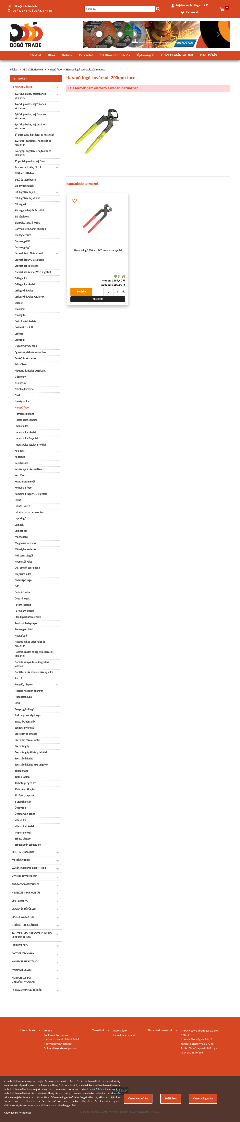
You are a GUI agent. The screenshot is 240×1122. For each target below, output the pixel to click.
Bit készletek (22, 217)
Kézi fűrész (21, 475)
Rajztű (18, 678)
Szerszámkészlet (24, 758)
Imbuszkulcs (21, 426)
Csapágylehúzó (23, 235)
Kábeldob (20, 457)
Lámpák (19, 525)
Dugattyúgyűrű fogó (26, 346)
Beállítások (171, 1098)
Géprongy (20, 377)
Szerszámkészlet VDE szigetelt (31, 765)
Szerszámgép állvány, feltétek (31, 752)
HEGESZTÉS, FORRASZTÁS (26, 893)
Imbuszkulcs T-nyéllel (26, 438)
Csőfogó (19, 334)
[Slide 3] (149, 42)
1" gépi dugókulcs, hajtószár (30, 161)
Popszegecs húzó (24, 629)
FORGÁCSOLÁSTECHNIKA (25, 884)
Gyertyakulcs (22, 401)
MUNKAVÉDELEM (21, 970)
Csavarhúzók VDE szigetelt (29, 260)
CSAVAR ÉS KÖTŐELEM (24, 909)
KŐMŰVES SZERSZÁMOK (25, 961)
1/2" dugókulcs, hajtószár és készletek (30, 96)
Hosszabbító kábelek (26, 420)
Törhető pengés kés (25, 783)
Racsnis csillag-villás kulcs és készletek (30, 644)
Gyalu (18, 395)
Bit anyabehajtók (24, 186)
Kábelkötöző (21, 463)
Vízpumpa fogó (23, 832)
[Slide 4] (156, 42)
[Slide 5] (163, 42)
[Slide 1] (135, 42)
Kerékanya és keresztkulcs (29, 469)
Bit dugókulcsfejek (25, 192)
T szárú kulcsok (23, 802)
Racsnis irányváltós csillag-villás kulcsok (32, 664)
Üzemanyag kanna (25, 814)
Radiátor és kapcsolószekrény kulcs (34, 672)
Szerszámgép (22, 746)
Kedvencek (192, 12)
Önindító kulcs (22, 592)
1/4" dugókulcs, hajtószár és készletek (30, 106)
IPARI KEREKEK (20, 945)
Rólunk (67, 55)
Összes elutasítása (138, 1098)
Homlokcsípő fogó (24, 414)
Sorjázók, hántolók (25, 722)
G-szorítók (20, 383)
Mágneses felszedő (25, 543)
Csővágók (20, 340)
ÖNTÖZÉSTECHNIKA (23, 953)
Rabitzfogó (21, 636)
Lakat (18, 500)
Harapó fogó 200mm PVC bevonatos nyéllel (98, 250)
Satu (17, 703)
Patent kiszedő (23, 605)
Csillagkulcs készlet (25, 284)
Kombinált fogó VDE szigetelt (31, 494)
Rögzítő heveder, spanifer (29, 691)
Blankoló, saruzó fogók (27, 223)
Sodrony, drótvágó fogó (27, 715)
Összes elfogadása (203, 1098)
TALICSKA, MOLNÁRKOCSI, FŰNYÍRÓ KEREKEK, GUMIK (32, 935)
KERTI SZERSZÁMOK (23, 852)
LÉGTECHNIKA (20, 901)
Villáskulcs (20, 820)
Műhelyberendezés (25, 549)
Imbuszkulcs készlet (25, 432)
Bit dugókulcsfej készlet (27, 198)
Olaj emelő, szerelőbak (27, 568)
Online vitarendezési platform (61, 1048)
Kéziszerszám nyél (25, 482)
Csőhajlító (20, 315)
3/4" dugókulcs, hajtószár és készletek (30, 126)
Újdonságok (145, 55)
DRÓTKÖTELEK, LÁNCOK (25, 925)
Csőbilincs (20, 309)
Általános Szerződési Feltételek (62, 1039)
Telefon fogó (21, 771)
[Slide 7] (178, 42)
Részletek (97, 299)
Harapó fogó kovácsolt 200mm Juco (85, 70)
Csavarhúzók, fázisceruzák (29, 253)
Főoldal (35, 55)
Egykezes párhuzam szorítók (30, 352)
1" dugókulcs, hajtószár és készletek (34, 135)
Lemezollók (21, 531)
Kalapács (19, 451)
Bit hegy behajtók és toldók (29, 210)
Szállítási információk (115, 55)
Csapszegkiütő (22, 241)
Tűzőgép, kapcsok (24, 795)
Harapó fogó (55, 70)
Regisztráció (201, 5)
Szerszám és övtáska (26, 734)
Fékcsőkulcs (21, 364)
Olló (17, 586)
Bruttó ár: (106, 285)
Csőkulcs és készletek (26, 321)
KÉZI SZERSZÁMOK (33, 70)
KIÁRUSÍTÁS (208, 55)
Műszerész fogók (24, 556)
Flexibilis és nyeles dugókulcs (30, 371)
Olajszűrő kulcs (23, 574)
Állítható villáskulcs (25, 173)
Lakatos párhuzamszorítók (29, 512)
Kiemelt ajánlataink (124, 1035)
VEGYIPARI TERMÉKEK (24, 876)
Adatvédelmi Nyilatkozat (58, 1044)
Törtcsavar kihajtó (24, 789)
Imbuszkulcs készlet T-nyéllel (30, 445)
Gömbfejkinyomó (24, 389)
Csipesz (19, 303)
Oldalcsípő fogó (23, 580)
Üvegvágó (20, 808)
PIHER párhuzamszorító (28, 617)
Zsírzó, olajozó (22, 839)
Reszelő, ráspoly (23, 684)
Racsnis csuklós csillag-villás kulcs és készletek (34, 654)
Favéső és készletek (25, 358)
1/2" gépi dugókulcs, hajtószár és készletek (33, 143)
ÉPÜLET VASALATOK (23, 917)
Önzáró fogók (22, 599)
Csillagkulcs (21, 278)
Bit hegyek (20, 204)
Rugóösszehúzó (23, 697)
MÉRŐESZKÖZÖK (21, 860)
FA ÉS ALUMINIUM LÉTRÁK (27, 990)
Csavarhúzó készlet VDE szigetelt (33, 272)
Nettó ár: (106, 281)
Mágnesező (21, 537)
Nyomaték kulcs (23, 562)
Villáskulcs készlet (24, 826)
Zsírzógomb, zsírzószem (28, 845)
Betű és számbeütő (25, 180)
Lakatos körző (22, 506)
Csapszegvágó (22, 247)
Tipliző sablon (22, 777)
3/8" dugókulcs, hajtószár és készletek (30, 116)
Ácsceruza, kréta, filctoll (28, 167)
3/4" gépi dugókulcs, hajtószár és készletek (33, 153)
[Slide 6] (171, 42)
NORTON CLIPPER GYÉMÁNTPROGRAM (23, 980)
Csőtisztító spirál (24, 327)
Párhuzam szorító (24, 611)
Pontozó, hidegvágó (26, 623)
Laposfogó (20, 518)
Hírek (51, 55)
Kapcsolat (86, 55)
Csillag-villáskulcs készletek (29, 297)
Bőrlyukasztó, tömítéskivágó (30, 229)
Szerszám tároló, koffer (27, 740)
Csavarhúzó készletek (26, 266)
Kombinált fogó (23, 488)
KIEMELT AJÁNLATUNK (177, 55)
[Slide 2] (142, 42)
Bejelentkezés (184, 5)
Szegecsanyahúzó (24, 728)
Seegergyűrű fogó (24, 709)
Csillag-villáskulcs (24, 291)
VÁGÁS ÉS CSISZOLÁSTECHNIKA (29, 868)
